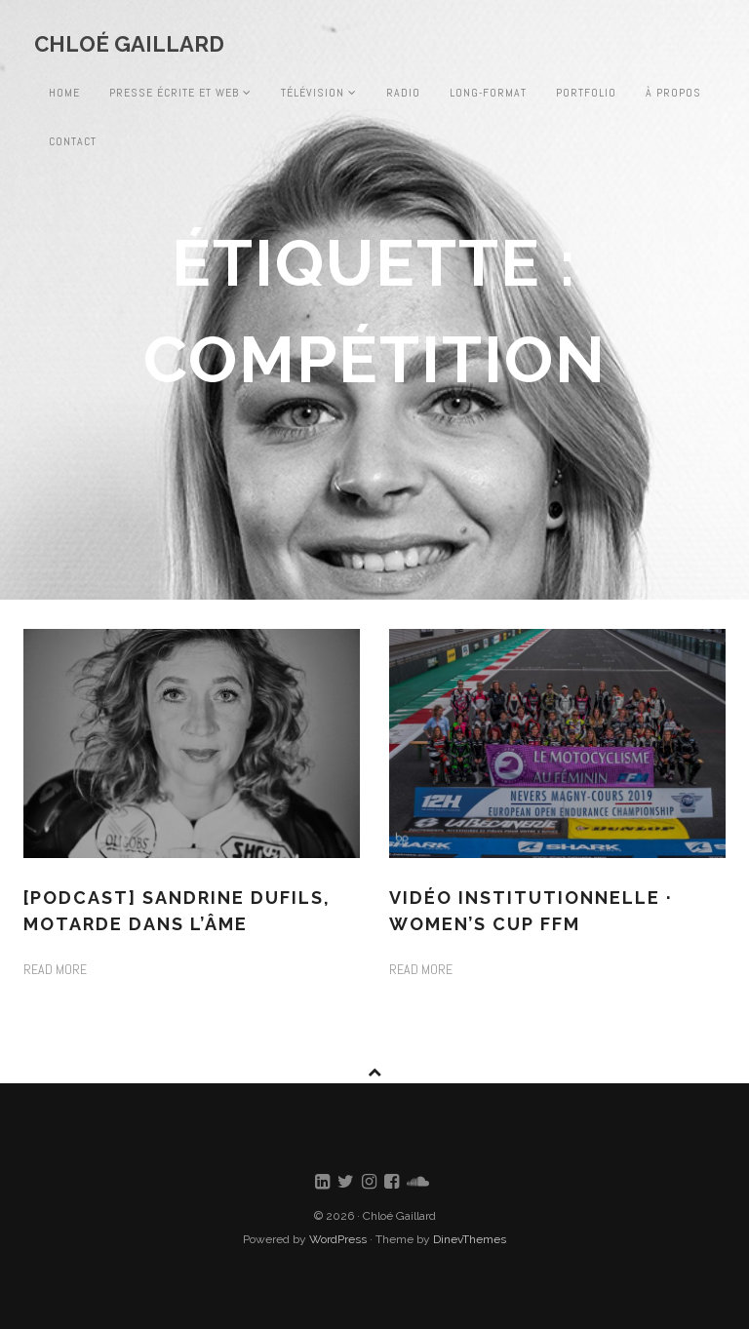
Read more (55, 969)
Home (64, 92)
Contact (73, 141)
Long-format (488, 92)
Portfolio (586, 92)
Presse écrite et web (180, 92)
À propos (673, 92)
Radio (403, 92)
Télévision (319, 92)
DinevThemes (469, 1239)
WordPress (338, 1239)
